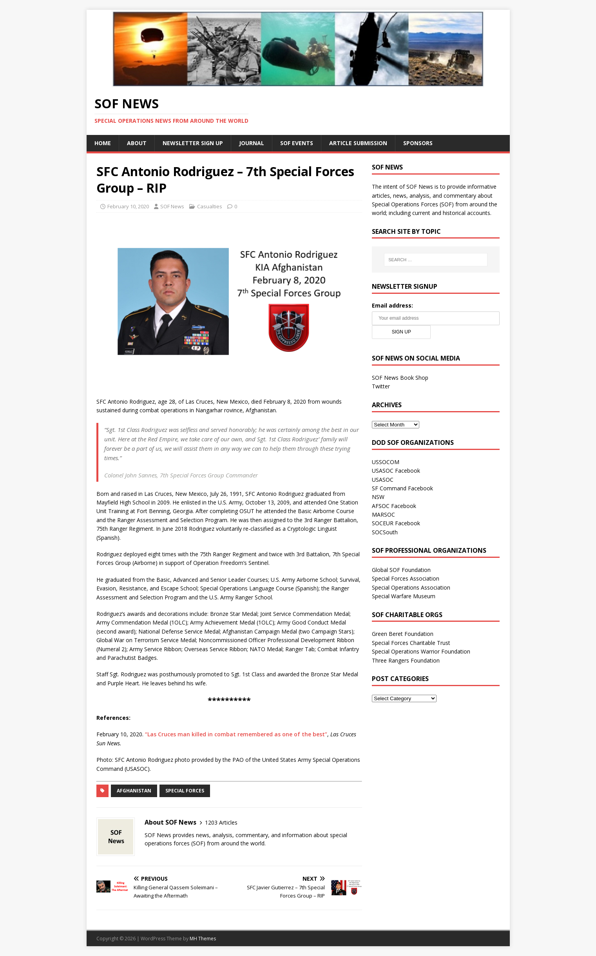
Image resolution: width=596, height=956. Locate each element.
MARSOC (383, 514)
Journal (251, 143)
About (137, 143)
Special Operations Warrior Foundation (421, 651)
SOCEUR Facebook (396, 523)
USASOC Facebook (396, 470)
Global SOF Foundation (401, 570)
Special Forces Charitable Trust (411, 642)
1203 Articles (221, 822)
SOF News (172, 206)
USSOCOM (385, 462)
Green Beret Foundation (402, 633)
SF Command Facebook (402, 488)
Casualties (209, 206)
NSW (378, 497)
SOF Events (296, 143)
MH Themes (203, 938)
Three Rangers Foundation (406, 660)
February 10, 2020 (128, 206)
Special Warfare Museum (403, 596)
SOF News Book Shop (400, 377)
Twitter (381, 386)
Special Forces (184, 790)
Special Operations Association (411, 587)
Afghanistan (134, 790)
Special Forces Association (405, 578)
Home (102, 143)
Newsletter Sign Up (193, 143)
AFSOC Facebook (394, 506)
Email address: (392, 305)
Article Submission (358, 143)
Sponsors (418, 143)
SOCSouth (385, 532)
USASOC (382, 479)
